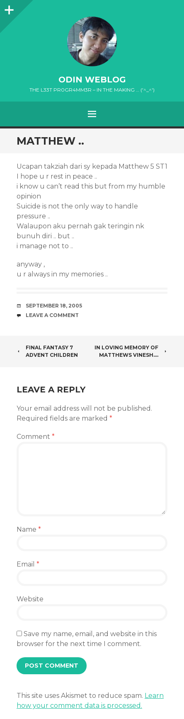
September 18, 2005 (54, 306)
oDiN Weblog (92, 80)
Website (30, 599)
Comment (36, 437)
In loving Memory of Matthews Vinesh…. (130, 351)
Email (28, 564)
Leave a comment (52, 315)
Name (29, 529)
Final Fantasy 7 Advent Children (47, 351)
